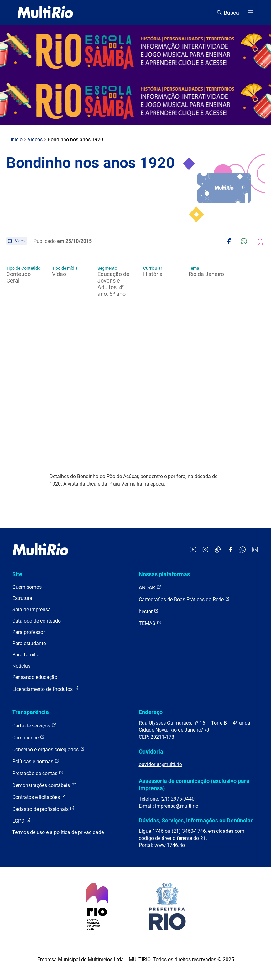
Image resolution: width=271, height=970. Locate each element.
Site (17, 574)
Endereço (151, 712)
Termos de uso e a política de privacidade (58, 832)
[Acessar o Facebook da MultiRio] (230, 550)
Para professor (28, 632)
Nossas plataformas (164, 574)
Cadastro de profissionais (43, 809)
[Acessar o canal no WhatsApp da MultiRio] (243, 550)
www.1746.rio (169, 845)
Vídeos (35, 140)
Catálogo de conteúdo (36, 621)
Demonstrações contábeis (44, 785)
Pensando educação (34, 677)
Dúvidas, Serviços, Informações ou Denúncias (196, 820)
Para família (25, 655)
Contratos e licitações (39, 797)
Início (17, 140)
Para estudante (29, 643)
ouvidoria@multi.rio (160, 764)
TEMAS (150, 623)
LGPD (21, 820)
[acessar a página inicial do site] (45, 12)
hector (149, 611)
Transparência (30, 712)
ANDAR (150, 587)
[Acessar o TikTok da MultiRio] (218, 550)
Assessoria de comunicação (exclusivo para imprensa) (194, 784)
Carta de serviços (34, 725)
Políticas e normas (36, 761)
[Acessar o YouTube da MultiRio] (193, 550)
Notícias (21, 666)
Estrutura (22, 598)
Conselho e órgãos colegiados (48, 749)
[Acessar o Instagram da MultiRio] (205, 550)
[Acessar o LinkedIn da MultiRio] (255, 550)
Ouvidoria (151, 751)
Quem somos (27, 587)
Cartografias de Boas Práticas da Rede (184, 599)
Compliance (28, 737)
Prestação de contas (38, 773)
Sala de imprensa (31, 610)
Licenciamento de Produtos (45, 689)
